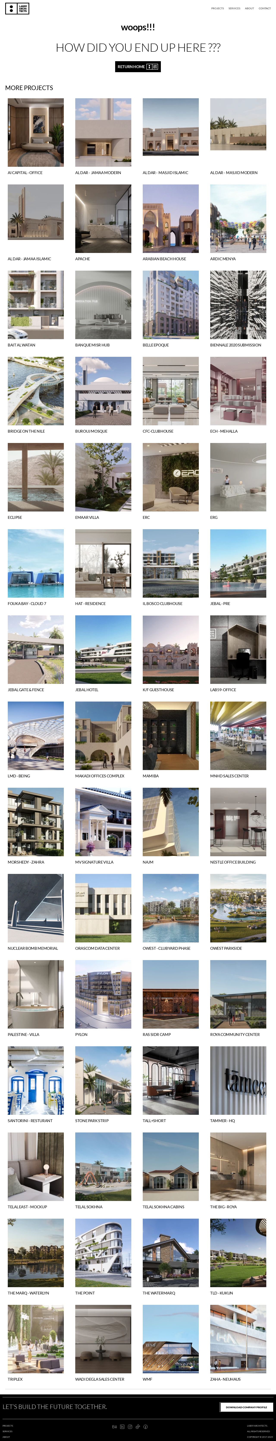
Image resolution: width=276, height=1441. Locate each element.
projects (8, 1425)
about (6, 1437)
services (7, 1431)
